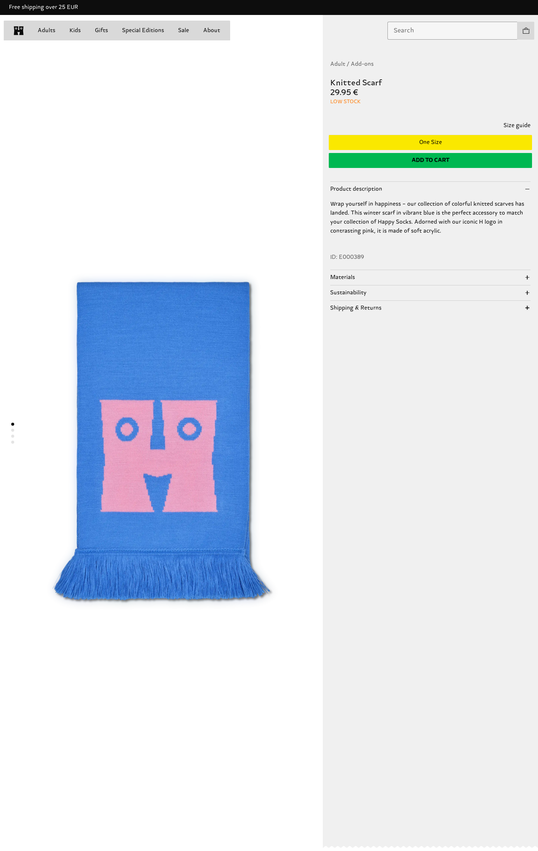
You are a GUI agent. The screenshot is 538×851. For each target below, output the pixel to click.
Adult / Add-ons (352, 64)
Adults (46, 30)
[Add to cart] (430, 160)
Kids (75, 30)
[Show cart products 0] (525, 31)
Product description (356, 189)
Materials (342, 277)
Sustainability (348, 293)
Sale (183, 30)
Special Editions (143, 30)
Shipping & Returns (355, 308)
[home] (19, 30)
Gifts (101, 30)
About (211, 30)
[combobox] (452, 31)
